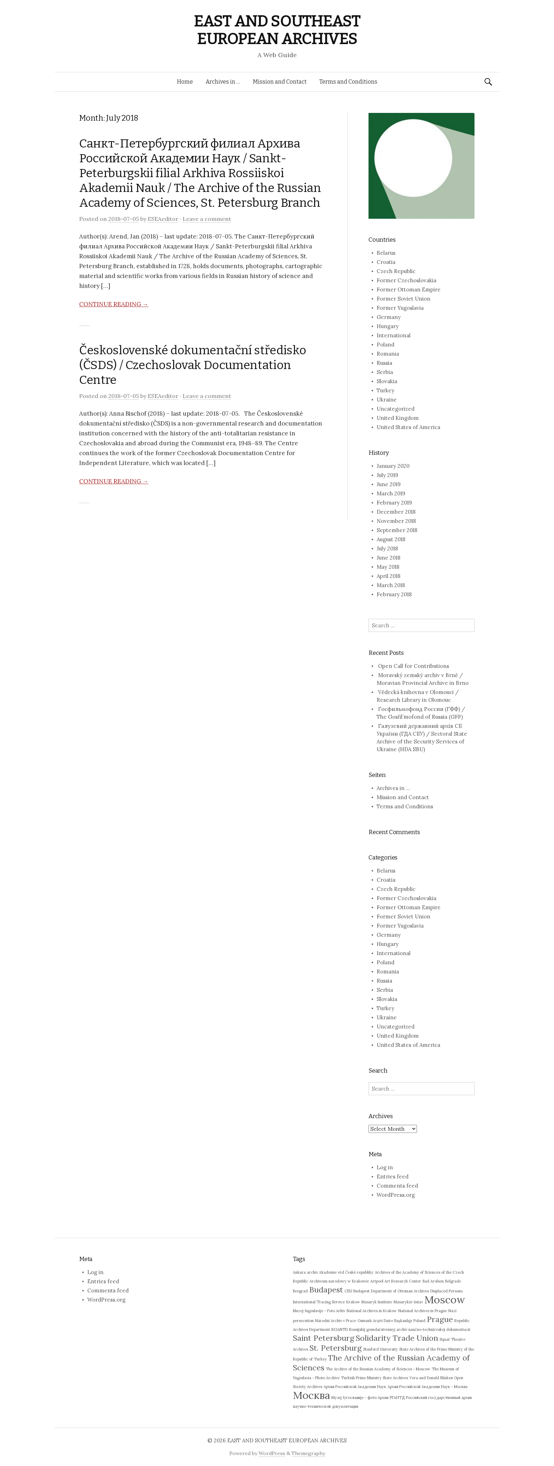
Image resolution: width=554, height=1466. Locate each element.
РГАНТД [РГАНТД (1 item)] (397, 1397)
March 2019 (391, 493)
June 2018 (388, 557)
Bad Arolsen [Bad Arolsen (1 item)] (433, 1281)
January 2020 (393, 466)
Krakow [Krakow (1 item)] (353, 1301)
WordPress (272, 1453)
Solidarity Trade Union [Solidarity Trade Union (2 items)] (397, 1338)
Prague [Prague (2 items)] (440, 1319)
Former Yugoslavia (400, 307)
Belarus (386, 252)
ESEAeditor (163, 218)
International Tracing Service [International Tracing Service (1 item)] (319, 1301)
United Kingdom (398, 418)
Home (185, 81)
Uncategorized (395, 408)
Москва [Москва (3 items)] (311, 1395)
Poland (385, 344)
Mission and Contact (280, 81)
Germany (389, 317)
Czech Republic (396, 271)
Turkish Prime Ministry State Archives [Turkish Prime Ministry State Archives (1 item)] (374, 1377)
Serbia (385, 372)
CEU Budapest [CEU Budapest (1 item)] (357, 1291)
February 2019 (394, 502)
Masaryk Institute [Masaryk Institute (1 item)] (376, 1301)
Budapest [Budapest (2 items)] (326, 1290)
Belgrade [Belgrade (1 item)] (453, 1281)
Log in (385, 1167)
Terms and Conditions (348, 81)
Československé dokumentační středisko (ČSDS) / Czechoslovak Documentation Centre (192, 365)
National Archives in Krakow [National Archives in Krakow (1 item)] (372, 1310)
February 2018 (394, 594)
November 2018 (396, 521)
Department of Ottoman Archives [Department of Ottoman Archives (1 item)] (400, 1291)
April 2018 (388, 576)
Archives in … (223, 81)
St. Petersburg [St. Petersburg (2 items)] (336, 1348)
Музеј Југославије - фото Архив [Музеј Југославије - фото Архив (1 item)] (359, 1397)
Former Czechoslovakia (406, 280)
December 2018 (396, 511)
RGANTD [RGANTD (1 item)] (339, 1329)
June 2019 (389, 484)
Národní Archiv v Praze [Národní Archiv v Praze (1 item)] (335, 1320)
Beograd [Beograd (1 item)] (300, 1291)
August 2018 (391, 539)
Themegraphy (308, 1453)
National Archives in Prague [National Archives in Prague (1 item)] (422, 1310)
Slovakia (387, 381)
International (394, 335)
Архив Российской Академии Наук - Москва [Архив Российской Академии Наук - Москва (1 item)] (427, 1386)
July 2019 (387, 475)
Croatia (386, 262)
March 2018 (391, 585)
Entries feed (392, 1176)
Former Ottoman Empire (409, 289)
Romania (388, 353)
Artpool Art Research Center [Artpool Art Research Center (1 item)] (395, 1281)
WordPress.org (396, 1194)
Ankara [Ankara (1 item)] (299, 1272)
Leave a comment (207, 218)
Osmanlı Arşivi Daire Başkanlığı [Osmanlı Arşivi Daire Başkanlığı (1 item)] (385, 1320)
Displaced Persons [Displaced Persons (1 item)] (446, 1291)
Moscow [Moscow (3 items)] (444, 1299)
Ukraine (387, 399)
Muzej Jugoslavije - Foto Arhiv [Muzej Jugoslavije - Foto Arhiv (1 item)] (319, 1310)
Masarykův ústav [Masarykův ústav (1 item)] (408, 1301)
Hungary (388, 326)
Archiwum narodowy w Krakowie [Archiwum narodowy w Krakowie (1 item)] (339, 1281)
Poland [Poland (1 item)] (419, 1320)
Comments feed (397, 1185)
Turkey (385, 390)
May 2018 (388, 566)
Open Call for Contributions (413, 666)
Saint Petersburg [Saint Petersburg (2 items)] (323, 1338)
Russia (384, 363)
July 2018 (387, 548)
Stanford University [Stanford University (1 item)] (380, 1349)
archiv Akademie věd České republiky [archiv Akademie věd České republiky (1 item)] (340, 1272)
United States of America (408, 427)
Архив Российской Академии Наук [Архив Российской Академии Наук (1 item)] (355, 1386)
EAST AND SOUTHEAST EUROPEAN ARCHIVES (277, 30)
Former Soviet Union (403, 298)
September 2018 (397, 530)
